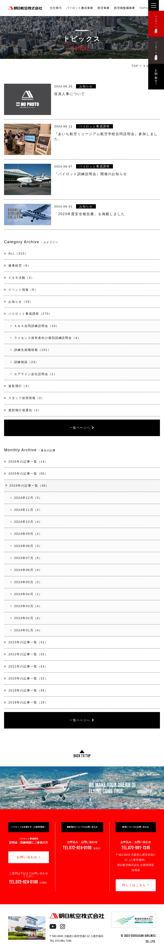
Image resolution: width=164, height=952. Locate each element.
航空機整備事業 (124, 8)
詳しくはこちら (135, 885)
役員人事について (69, 94)
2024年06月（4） (26, 570)
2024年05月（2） (26, 582)
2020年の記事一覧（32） (26, 678)
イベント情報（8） (21, 289)
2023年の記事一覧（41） (26, 642)
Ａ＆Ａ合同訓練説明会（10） (34, 326)
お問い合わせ (29, 857)
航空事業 (104, 8)
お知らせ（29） (18, 301)
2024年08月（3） (26, 546)
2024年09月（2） (26, 533)
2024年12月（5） (26, 497)
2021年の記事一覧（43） (26, 666)
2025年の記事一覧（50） (26, 473)
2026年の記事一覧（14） (26, 461)
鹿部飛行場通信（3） (22, 410)
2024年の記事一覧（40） (27, 485)
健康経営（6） (17, 265)
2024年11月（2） (26, 509)
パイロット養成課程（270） (28, 313)
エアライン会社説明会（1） (33, 374)
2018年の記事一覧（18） (26, 702)
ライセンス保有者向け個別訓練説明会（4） (45, 338)
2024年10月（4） (26, 521)
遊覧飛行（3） (17, 386)
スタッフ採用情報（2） (24, 398)
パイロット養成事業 (79, 8)
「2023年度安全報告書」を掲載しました (89, 214)
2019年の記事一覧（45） (26, 690)
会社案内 (56, 8)
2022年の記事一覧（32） (26, 654)
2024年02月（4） (26, 618)
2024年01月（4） (26, 630)
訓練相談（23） (24, 362)
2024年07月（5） (26, 558)
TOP (135, 65)
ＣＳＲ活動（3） (19, 277)
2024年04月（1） (26, 594)
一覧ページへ (82, 427)
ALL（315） (16, 253)
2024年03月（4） (26, 606)
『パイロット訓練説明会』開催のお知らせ (90, 174)
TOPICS (144, 8)
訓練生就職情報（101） (30, 350)
